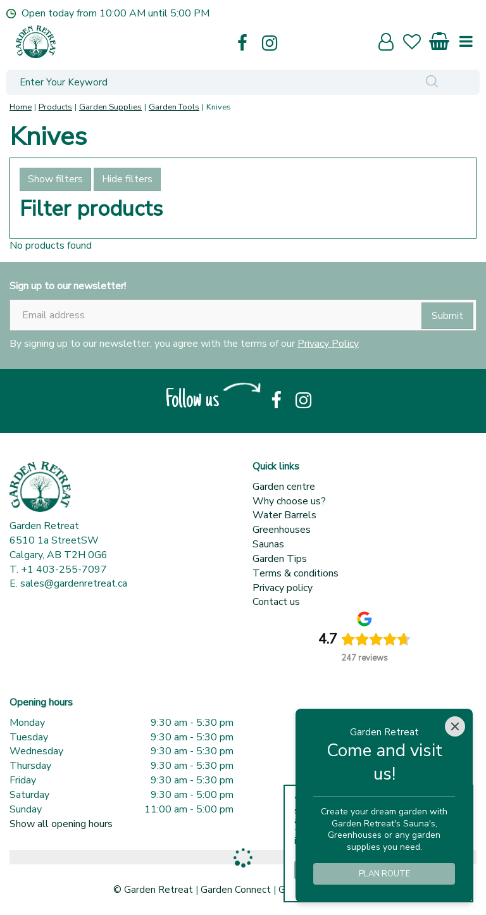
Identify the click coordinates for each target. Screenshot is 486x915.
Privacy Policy (328, 344)
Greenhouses (281, 530)
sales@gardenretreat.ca (73, 583)
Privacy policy (282, 588)
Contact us (276, 602)
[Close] (455, 726)
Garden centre (283, 487)
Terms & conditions (295, 573)
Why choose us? (289, 501)
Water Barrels (284, 515)
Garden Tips (279, 559)
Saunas (268, 544)
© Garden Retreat (154, 889)
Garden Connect (236, 889)
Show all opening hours (61, 824)
